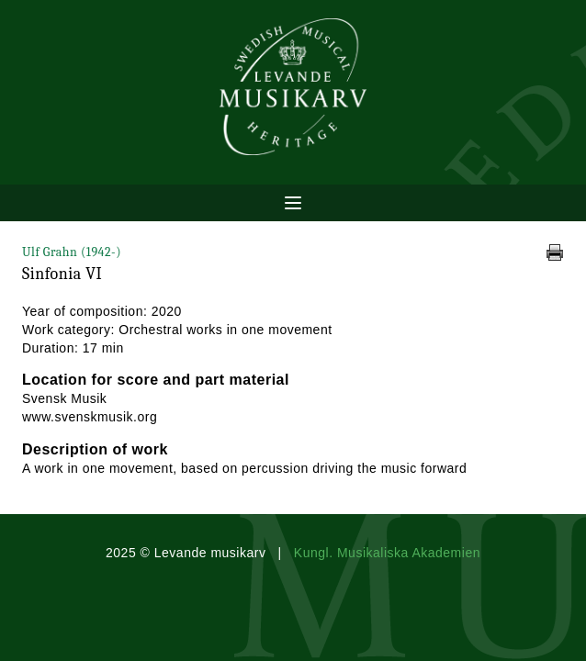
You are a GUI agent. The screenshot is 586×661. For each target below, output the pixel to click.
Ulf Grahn (71, 252)
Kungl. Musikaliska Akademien (387, 552)
